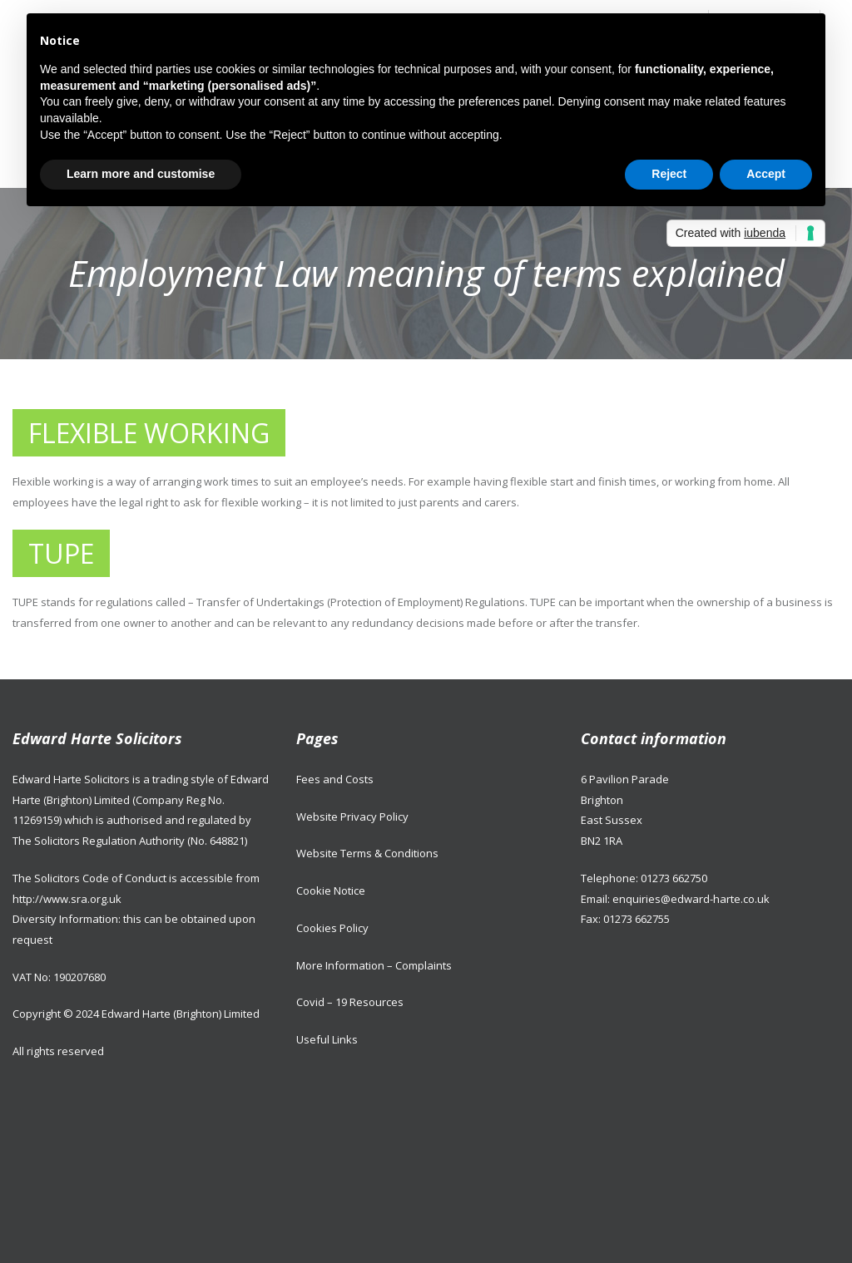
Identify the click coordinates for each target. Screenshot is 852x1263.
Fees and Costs (335, 779)
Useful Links (327, 1039)
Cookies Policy (332, 927)
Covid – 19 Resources (350, 1001)
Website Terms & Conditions (367, 853)
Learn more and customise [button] (141, 173)
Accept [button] (765, 173)
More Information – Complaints (374, 965)
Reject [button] (668, 173)
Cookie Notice (330, 890)
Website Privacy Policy (352, 816)
